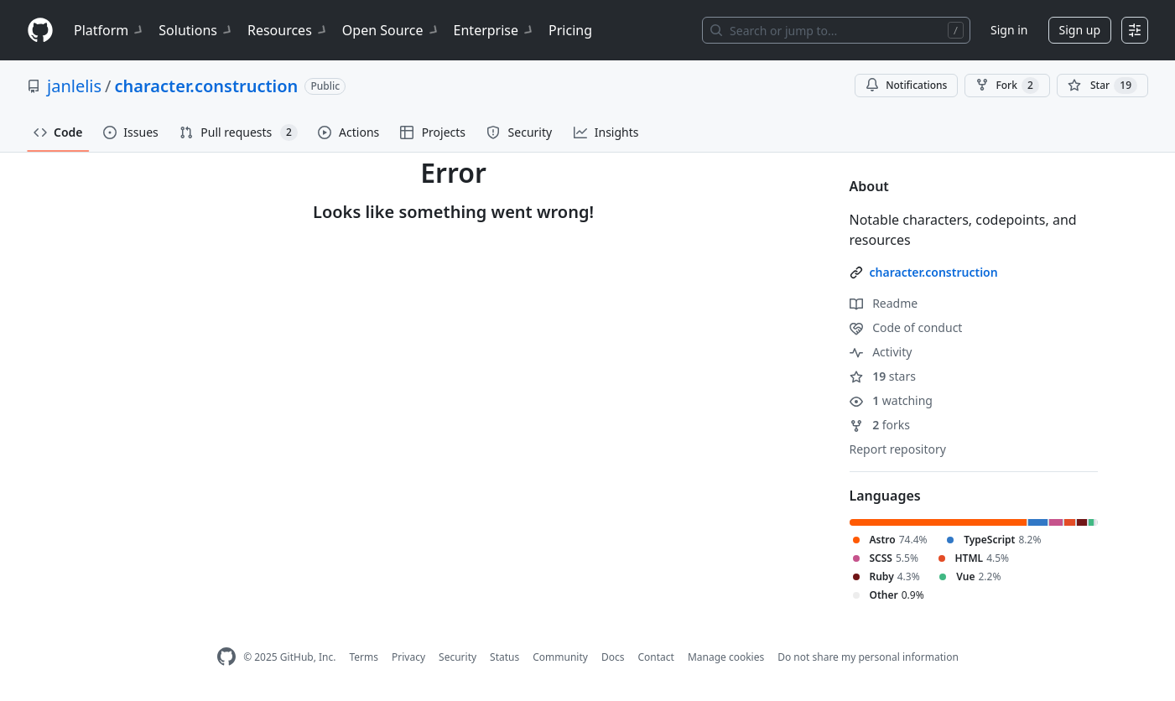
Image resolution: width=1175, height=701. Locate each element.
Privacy (408, 657)
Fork (1006, 85)
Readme (884, 303)
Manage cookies (726, 657)
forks (880, 425)
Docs (613, 657)
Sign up (1079, 30)
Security (457, 657)
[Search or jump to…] (836, 30)
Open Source (391, 30)
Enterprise (494, 30)
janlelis (74, 86)
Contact (655, 657)
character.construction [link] (934, 272)
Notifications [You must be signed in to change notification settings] (906, 85)
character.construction (207, 86)
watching (891, 400)
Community (560, 657)
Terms (363, 657)
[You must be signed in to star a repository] (1102, 85)
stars (883, 376)
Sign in (1008, 30)
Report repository (898, 449)
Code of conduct (906, 327)
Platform (109, 30)
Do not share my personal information (868, 657)
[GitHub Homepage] (226, 656)
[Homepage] (40, 30)
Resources (288, 30)
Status (504, 657)
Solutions (196, 30)
